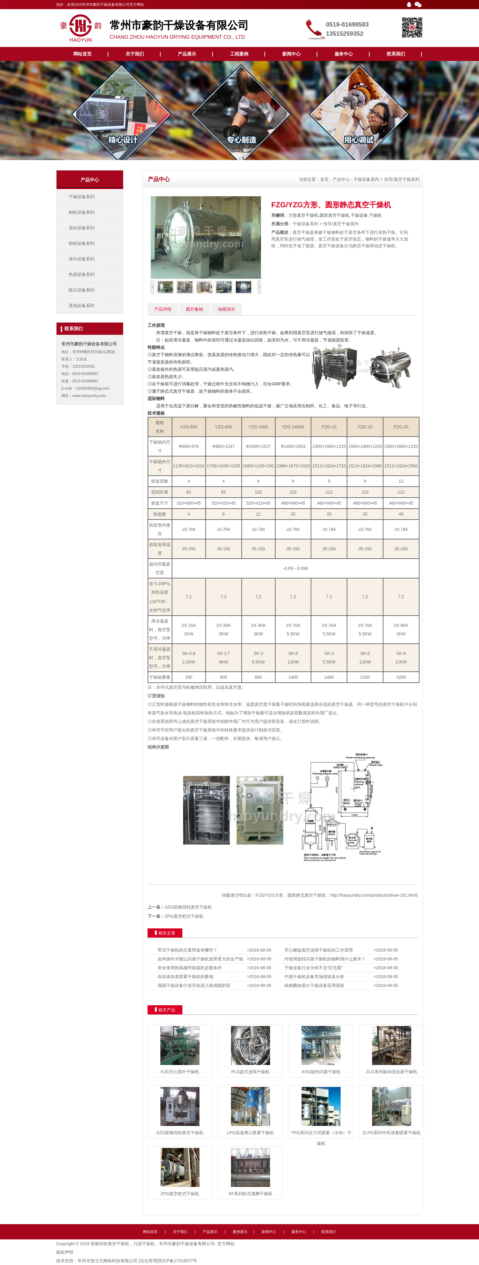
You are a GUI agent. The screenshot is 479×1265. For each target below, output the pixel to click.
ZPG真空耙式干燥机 (184, 916)
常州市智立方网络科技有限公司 (107, 1260)
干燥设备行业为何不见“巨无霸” (312, 967)
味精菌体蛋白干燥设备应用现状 (313, 985)
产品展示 (187, 53)
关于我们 (135, 53)
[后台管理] (148, 1260)
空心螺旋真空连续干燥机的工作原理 (317, 950)
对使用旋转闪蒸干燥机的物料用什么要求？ (324, 958)
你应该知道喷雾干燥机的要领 (184, 976)
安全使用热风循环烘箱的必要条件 (188, 967)
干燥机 (397, 704)
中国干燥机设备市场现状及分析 (313, 976)
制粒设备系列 (81, 212)
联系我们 (396, 53)
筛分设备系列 (81, 258)
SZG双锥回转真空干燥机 (188, 907)
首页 (324, 179)
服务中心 (344, 53)
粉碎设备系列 (81, 243)
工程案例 (239, 53)
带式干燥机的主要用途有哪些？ (186, 950)
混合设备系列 (81, 227)
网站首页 (82, 53)
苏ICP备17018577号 (177, 1260)
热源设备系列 (81, 274)
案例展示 (240, 1232)
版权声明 (64, 1252)
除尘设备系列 (81, 290)
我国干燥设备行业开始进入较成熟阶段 (192, 985)
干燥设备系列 (81, 196)
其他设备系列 (81, 305)
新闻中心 (291, 53)
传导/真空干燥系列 (401, 179)
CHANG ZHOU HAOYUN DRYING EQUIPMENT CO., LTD (206, 27)
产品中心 (341, 179)
